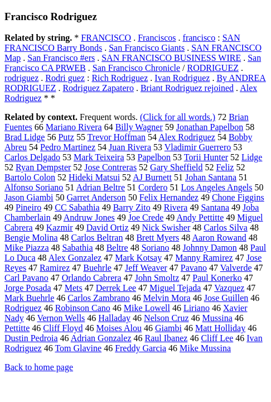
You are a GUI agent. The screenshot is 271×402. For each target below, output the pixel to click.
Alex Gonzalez (75, 257)
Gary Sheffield (176, 167)
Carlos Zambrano (98, 298)
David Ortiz (107, 227)
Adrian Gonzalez (101, 338)
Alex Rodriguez (186, 137)
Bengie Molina (31, 237)
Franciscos (157, 37)
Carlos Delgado (32, 157)
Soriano (156, 247)
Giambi (168, 328)
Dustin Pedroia (31, 338)
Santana (215, 207)
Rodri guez (65, 78)
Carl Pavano (26, 278)
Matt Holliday (220, 328)
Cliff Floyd (63, 328)
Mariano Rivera (74, 127)
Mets (74, 288)
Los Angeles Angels (216, 187)
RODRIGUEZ (213, 68)
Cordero (152, 187)
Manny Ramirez (204, 257)
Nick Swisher (166, 227)
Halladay (114, 318)
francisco (199, 37)
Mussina (217, 318)
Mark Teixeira (99, 157)
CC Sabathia (77, 207)
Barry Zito (132, 207)
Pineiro (28, 207)
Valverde (236, 267)
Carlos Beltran (97, 237)
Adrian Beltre (100, 187)
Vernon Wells (61, 318)
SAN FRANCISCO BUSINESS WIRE (171, 58)
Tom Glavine (78, 348)
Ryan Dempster (43, 167)
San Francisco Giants (147, 47)
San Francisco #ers (61, 58)
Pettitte (17, 328)
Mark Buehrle (29, 298)
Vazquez (229, 288)
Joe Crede (146, 217)
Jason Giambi (29, 197)
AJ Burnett (152, 177)
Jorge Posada (27, 288)
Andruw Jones (89, 217)
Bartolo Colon (29, 177)
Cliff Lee (217, 338)
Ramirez (55, 267)
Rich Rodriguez (119, 78)
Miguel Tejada (175, 288)
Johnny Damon (210, 247)
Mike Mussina (205, 348)
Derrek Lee (116, 288)
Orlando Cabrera (92, 278)
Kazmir (59, 227)
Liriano (196, 308)
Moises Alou (119, 328)
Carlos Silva (226, 227)
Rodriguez (23, 308)
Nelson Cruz (166, 318)
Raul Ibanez (166, 338)
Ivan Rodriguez (182, 78)
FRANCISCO (106, 37)
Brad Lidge (24, 137)
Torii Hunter (206, 157)
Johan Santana (210, 177)
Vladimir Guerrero (197, 147)
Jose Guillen (226, 298)
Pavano (194, 267)
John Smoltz (157, 278)
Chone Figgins (238, 197)
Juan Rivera (130, 147)
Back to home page (38, 367)
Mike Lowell (147, 308)
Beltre (117, 247)
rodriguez (21, 78)
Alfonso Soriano (33, 187)
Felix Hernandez (169, 197)
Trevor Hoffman (117, 137)
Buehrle (97, 267)
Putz (66, 137)
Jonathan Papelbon (209, 127)
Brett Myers (157, 237)
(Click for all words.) (177, 117)
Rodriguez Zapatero (98, 88)
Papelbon (154, 157)
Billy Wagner (139, 127)
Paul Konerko (216, 278)
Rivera (176, 207)
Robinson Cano (82, 308)
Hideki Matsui (94, 177)
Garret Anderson (96, 197)
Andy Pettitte (200, 217)
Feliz (225, 167)
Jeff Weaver (146, 267)
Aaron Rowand (219, 237)
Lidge (251, 157)
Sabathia (77, 247)
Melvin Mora (167, 298)
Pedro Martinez (67, 147)
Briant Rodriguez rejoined (187, 88)
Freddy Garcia (140, 348)
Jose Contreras (110, 167)
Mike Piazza (26, 247)
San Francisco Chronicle (136, 68)
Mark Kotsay (138, 257)
